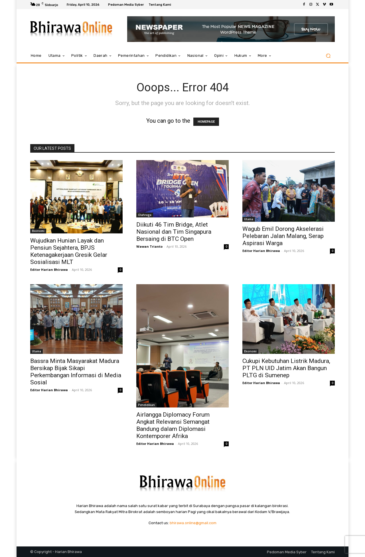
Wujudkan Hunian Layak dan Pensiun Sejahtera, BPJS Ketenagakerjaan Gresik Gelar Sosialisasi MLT (68, 251)
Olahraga (144, 215)
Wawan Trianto (149, 246)
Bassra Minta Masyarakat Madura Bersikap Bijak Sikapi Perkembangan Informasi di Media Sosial (75, 372)
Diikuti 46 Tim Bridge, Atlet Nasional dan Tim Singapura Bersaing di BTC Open (173, 231)
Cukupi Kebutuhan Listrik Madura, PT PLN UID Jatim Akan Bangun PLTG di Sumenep (286, 368)
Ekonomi (38, 231)
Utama (248, 219)
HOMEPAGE (206, 122)
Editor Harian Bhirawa (49, 269)
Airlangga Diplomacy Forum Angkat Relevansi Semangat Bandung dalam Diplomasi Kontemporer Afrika (173, 425)
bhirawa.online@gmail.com (193, 523)
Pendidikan (146, 405)
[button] (328, 55)
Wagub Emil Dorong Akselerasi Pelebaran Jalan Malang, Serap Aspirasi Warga (283, 236)
